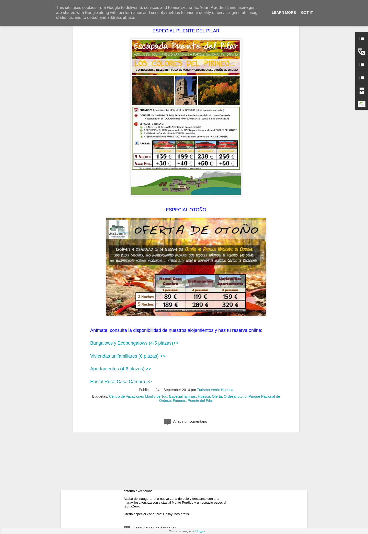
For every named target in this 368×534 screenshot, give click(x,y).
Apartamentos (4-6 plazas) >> (120, 256)
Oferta (217, 284)
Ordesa (230, 284)
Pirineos (179, 288)
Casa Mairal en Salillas (153, 412)
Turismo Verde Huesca (215, 278)
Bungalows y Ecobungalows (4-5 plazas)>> (134, 231)
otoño (242, 284)
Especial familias (182, 284)
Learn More (284, 12)
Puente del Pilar (200, 288)
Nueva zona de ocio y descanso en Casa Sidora (176, 470)
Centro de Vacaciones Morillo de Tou (138, 284)
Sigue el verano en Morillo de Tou (163, 354)
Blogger (200, 531)
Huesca (204, 284)
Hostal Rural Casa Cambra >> (121, 269)
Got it (307, 12)
